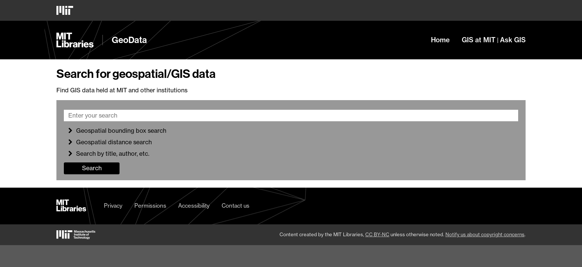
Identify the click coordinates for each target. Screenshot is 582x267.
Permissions (150, 205)
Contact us (235, 205)
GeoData (129, 40)
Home (440, 40)
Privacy (113, 205)
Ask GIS (513, 40)
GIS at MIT (479, 40)
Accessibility (194, 205)
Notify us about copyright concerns (484, 234)
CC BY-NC (377, 234)
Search (92, 168)
